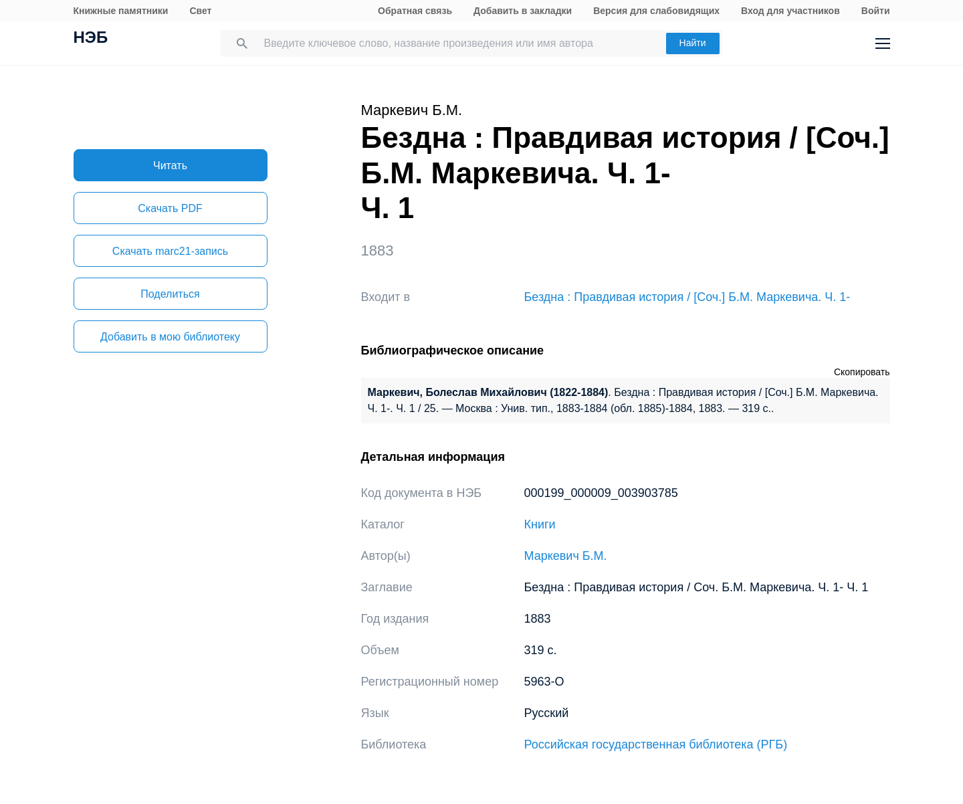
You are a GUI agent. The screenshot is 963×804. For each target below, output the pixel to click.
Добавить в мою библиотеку (170, 336)
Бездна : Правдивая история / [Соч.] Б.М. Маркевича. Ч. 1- (687, 297)
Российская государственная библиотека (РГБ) (656, 744)
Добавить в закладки (522, 10)
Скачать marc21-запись (170, 251)
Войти (875, 10)
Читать (170, 165)
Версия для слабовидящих (656, 10)
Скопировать (862, 372)
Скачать (170, 208)
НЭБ (91, 38)
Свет (200, 10)
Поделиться (169, 294)
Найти (692, 42)
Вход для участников (790, 10)
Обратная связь (415, 10)
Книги (540, 524)
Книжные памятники (121, 10)
